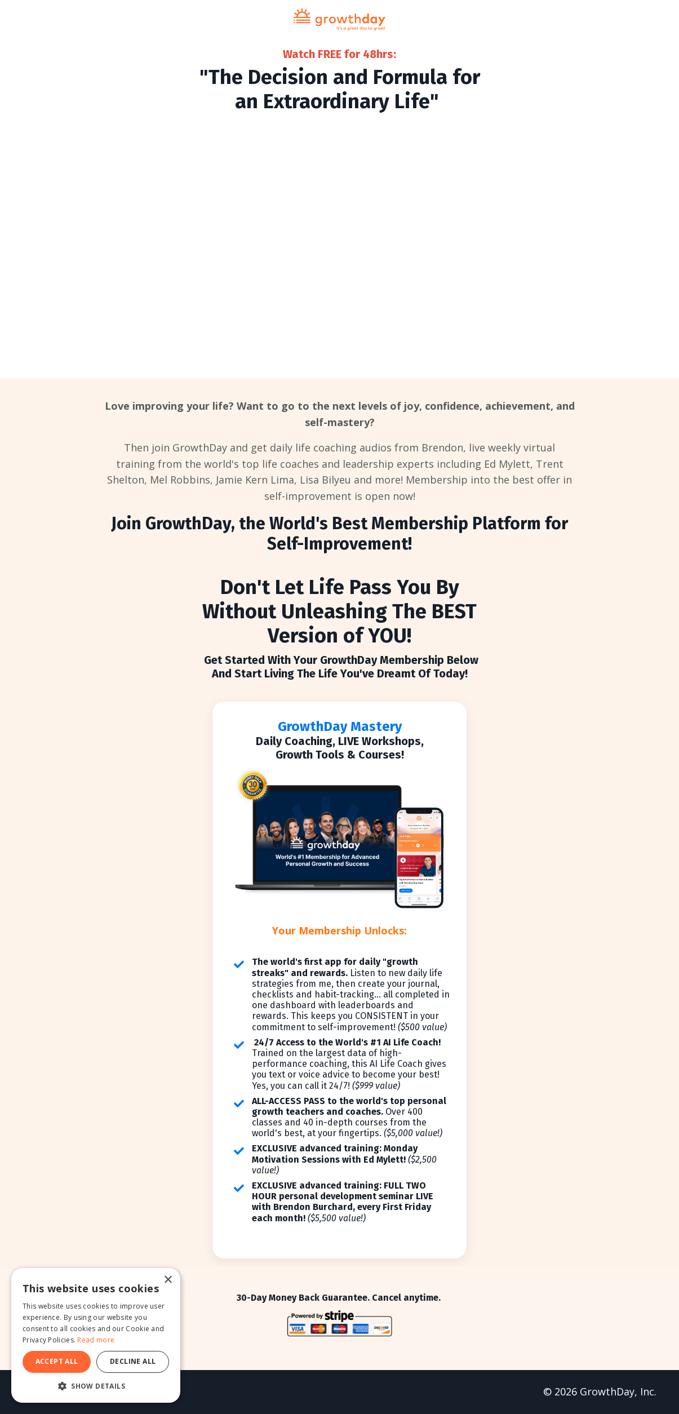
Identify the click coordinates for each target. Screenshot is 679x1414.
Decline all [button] (133, 1361)
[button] (96, 1385)
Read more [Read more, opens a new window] (95, 1340)
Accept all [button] (56, 1361)
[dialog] (95, 1335)
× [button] (167, 1280)
